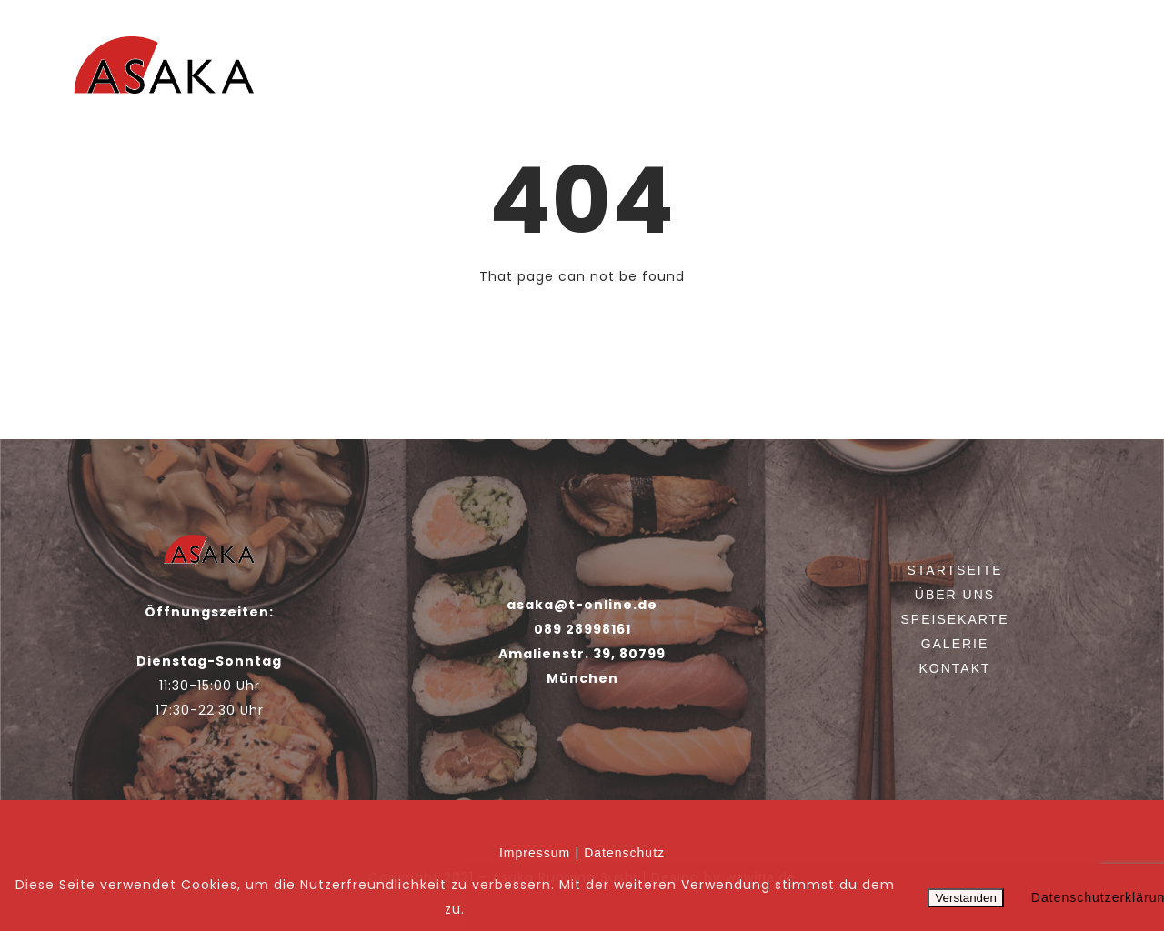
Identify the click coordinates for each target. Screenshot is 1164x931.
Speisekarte (874, 75)
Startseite (665, 75)
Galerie (976, 75)
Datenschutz (624, 853)
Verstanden (965, 898)
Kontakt (1063, 75)
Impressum (534, 853)
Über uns (766, 75)
